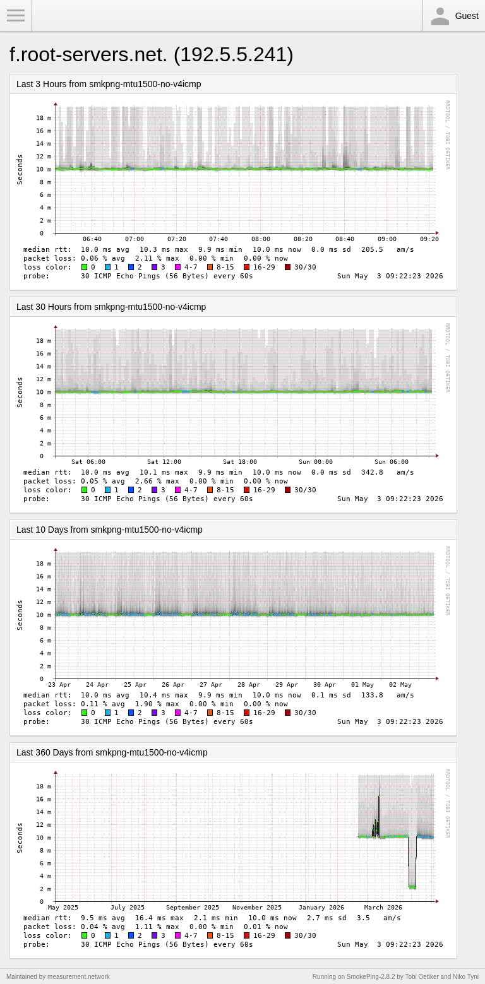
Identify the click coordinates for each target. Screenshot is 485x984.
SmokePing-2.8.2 (371, 976)
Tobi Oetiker (421, 976)
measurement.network (78, 976)
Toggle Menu (16, 16)
